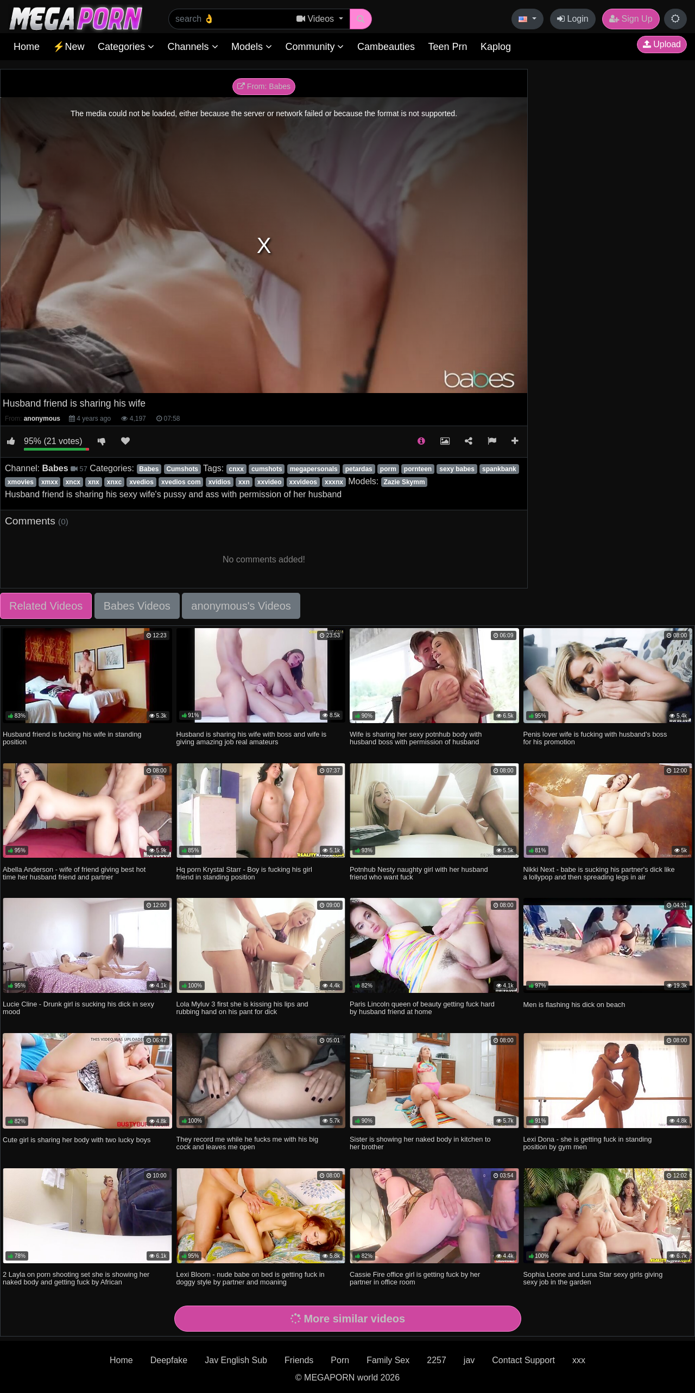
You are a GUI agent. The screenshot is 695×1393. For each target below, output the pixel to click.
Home (27, 46)
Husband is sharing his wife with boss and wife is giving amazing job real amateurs (251, 738)
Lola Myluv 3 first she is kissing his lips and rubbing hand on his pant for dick (242, 1008)
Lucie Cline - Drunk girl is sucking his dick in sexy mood (78, 1008)
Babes (149, 469)
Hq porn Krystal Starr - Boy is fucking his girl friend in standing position (244, 873)
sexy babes (457, 469)
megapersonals (314, 469)
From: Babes (263, 86)
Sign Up (630, 18)
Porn (340, 1360)
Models (251, 46)
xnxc (114, 482)
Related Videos (46, 606)
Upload (662, 44)
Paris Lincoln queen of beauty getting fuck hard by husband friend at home (422, 1008)
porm (388, 469)
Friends (299, 1360)
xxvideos (303, 482)
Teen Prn (447, 46)
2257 (436, 1360)
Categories (126, 46)
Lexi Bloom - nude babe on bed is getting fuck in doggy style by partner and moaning (250, 1278)
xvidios (219, 482)
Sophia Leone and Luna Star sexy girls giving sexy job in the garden (593, 1278)
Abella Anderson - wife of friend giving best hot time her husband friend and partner (74, 873)
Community (314, 46)
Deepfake (169, 1360)
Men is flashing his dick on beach (574, 1005)
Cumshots (182, 469)
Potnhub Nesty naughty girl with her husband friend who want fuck (419, 873)
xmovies (21, 482)
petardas (358, 469)
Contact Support (523, 1360)
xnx (93, 482)
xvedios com (181, 482)
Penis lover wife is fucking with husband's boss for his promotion (595, 738)
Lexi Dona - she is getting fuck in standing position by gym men (587, 1143)
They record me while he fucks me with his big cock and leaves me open (247, 1143)
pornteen (418, 469)
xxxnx (334, 482)
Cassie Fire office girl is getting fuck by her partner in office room (415, 1278)
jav (469, 1360)
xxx (578, 1360)
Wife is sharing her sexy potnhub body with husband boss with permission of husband (416, 738)
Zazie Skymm (404, 482)
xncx (73, 482)
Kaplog (496, 46)
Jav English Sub (236, 1360)
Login (573, 18)
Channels (192, 46)
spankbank (499, 469)
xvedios (141, 482)
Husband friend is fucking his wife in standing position (72, 738)
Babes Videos (137, 606)
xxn (244, 482)
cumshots (266, 469)
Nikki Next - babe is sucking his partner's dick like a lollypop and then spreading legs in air (599, 873)
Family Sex (388, 1360)
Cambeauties (386, 46)
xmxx (49, 482)
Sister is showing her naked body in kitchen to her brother (420, 1143)
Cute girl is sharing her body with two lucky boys (76, 1140)
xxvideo (269, 482)
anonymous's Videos (241, 606)
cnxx (236, 469)
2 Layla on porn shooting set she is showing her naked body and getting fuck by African (76, 1278)
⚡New (68, 46)
